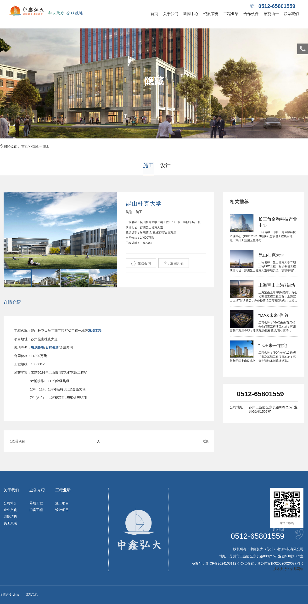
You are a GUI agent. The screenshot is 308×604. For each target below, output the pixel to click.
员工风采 (10, 523)
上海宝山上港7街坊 (276, 285)
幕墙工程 (36, 503)
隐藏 (35, 146)
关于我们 (170, 14)
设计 (165, 165)
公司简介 (10, 503)
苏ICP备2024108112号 (222, 563)
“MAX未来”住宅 (273, 315)
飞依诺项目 (16, 441)
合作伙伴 (251, 14)
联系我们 (291, 14)
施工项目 (62, 503)
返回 (206, 441)
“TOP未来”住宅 (272, 345)
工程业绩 (231, 14)
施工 (46, 146)
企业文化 (10, 510)
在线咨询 (141, 263)
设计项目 (62, 510)
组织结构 (10, 516)
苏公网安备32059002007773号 (280, 563)
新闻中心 (190, 14)
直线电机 (32, 594)
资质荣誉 (210, 14)
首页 (154, 14)
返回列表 (174, 263)
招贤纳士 (271, 14)
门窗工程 (36, 510)
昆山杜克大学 (271, 255)
